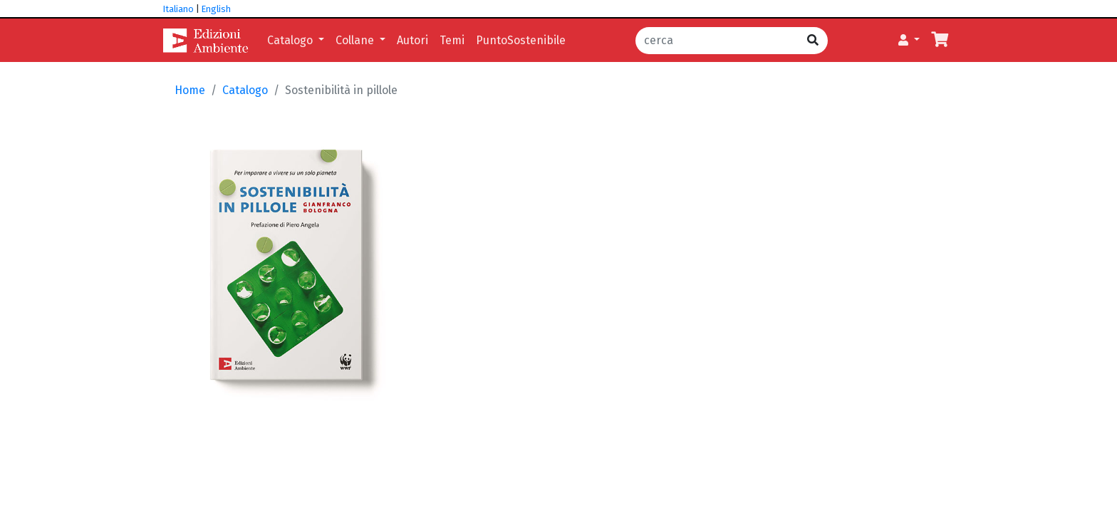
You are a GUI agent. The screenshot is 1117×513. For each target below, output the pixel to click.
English (216, 9)
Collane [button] (356, 40)
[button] (909, 40)
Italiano (178, 9)
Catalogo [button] (291, 40)
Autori (412, 40)
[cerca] (717, 40)
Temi (452, 40)
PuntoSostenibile (521, 40)
